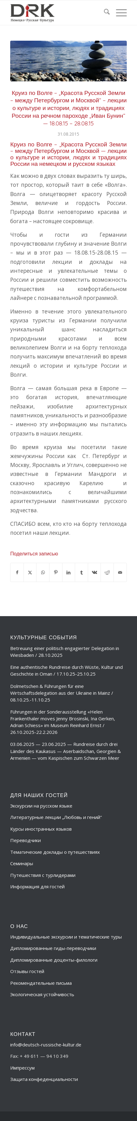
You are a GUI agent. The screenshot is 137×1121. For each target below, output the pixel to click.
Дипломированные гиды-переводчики (53, 948)
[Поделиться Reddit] (107, 572)
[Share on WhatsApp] (42, 572)
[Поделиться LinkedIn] (68, 572)
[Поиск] (104, 12)
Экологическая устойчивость (42, 994)
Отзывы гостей (27, 971)
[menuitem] (104, 12)
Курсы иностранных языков (41, 829)
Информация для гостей (37, 886)
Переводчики (25, 840)
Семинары (21, 863)
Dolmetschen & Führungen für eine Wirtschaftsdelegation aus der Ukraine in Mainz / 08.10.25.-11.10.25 (61, 693)
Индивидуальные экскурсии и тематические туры (66, 937)
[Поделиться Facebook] (17, 572)
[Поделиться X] (30, 572)
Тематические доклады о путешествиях (55, 852)
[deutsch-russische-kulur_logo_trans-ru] (56, 12)
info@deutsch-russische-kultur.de (45, 1044)
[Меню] (118, 12)
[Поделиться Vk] (94, 572)
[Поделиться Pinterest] (55, 572)
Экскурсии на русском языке (41, 806)
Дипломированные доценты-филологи (53, 960)
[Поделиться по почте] (120, 572)
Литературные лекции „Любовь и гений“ (56, 817)
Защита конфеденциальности (44, 1079)
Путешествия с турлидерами (42, 875)
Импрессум (22, 1068)
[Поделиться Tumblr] (81, 572)
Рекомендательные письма (41, 983)
